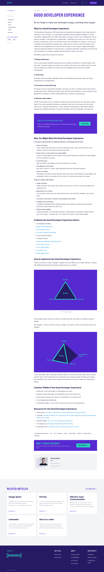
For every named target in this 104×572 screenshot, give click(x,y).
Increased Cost (42, 250)
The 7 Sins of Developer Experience (59, 421)
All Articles (65, 3)
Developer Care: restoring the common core (63, 427)
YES (9, 39)
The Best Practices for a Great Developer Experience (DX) (66, 412)
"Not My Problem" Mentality (46, 232)
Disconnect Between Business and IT (49, 241)
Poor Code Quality (43, 247)
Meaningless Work (43, 253)
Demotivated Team (43, 229)
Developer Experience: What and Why (60, 424)
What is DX (74, 3)
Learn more (85, 124)
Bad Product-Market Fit (45, 226)
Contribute (93, 3)
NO (14, 39)
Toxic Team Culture (43, 244)
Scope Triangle (67, 311)
